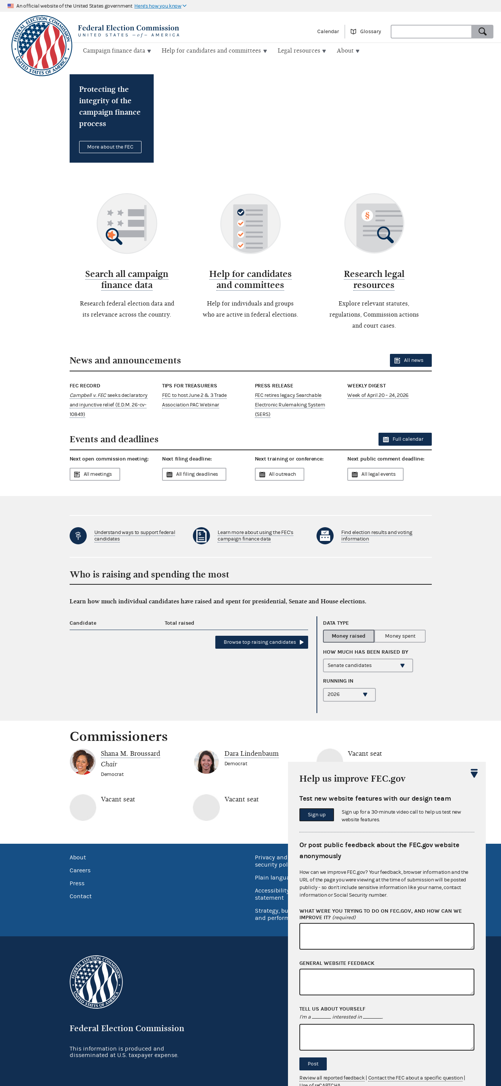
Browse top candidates (260, 641)
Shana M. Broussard (130, 753)
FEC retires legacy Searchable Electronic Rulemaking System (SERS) (290, 403)
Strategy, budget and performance (279, 914)
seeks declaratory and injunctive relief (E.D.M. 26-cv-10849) (109, 403)
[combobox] (431, 31)
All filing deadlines (197, 473)
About (78, 856)
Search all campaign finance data (127, 278)
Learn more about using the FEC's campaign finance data (255, 535)
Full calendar (408, 438)
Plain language (275, 876)
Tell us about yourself (332, 1009)
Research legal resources (374, 278)
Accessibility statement (272, 893)
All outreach (282, 473)
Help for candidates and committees (250, 278)
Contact (81, 895)
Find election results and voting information (376, 535)
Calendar (328, 32)
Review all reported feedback (332, 1078)
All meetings (98, 473)
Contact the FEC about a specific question (415, 1078)
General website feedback (336, 963)
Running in (338, 680)
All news (413, 360)
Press (77, 882)
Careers (80, 869)
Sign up (317, 815)
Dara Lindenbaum (251, 753)
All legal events (378, 473)
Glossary (370, 32)
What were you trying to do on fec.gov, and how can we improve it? (380, 914)
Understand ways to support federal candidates (134, 535)
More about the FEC (110, 146)
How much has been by (365, 651)
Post (313, 1064)
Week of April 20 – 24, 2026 (378, 394)
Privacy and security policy (275, 860)
